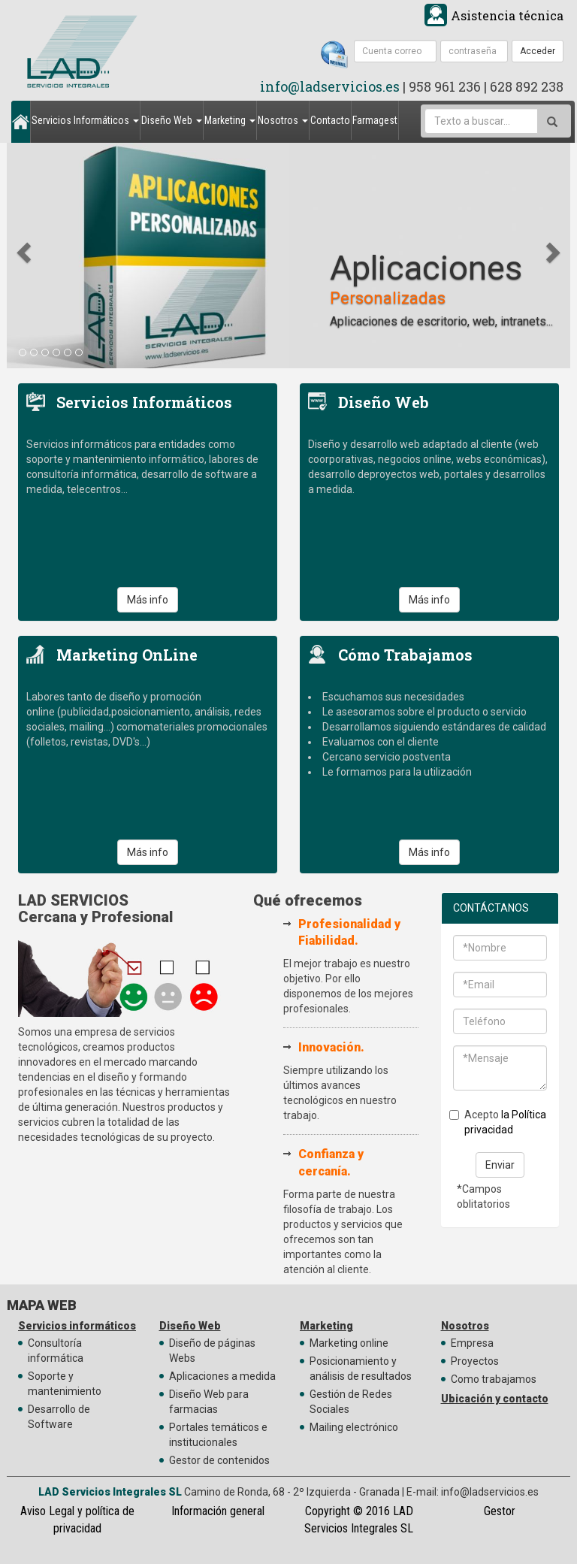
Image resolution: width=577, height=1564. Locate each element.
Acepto (497, 1122)
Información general (217, 1511)
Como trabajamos (493, 1379)
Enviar (500, 1165)
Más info (147, 600)
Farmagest (374, 120)
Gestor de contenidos (219, 1460)
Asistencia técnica (507, 15)
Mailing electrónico (354, 1427)
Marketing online (349, 1343)
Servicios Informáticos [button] (85, 120)
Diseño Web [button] (171, 120)
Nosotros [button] (283, 120)
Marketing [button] (229, 120)
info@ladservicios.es (330, 86)
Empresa (472, 1343)
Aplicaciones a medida (222, 1376)
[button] (25, 251)
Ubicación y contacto (494, 1399)
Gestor (499, 1511)
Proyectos (475, 1361)
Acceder (537, 51)
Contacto (330, 120)
